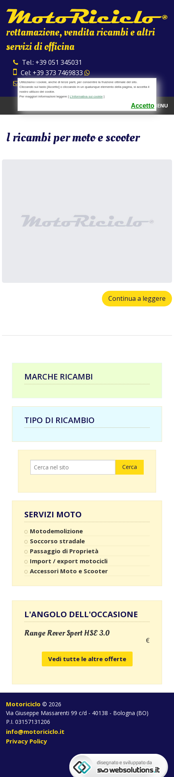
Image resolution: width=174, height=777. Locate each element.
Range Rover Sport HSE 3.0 (67, 633)
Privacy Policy (26, 741)
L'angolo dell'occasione (81, 614)
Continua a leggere (137, 298)
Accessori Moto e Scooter (69, 571)
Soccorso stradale (57, 541)
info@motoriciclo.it (35, 731)
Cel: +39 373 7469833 (51, 72)
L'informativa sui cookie (86, 96)
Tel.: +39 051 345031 (47, 62)
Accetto (142, 105)
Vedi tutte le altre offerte (87, 659)
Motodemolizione (56, 531)
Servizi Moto (53, 515)
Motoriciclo (23, 704)
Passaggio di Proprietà (64, 551)
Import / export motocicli (69, 561)
